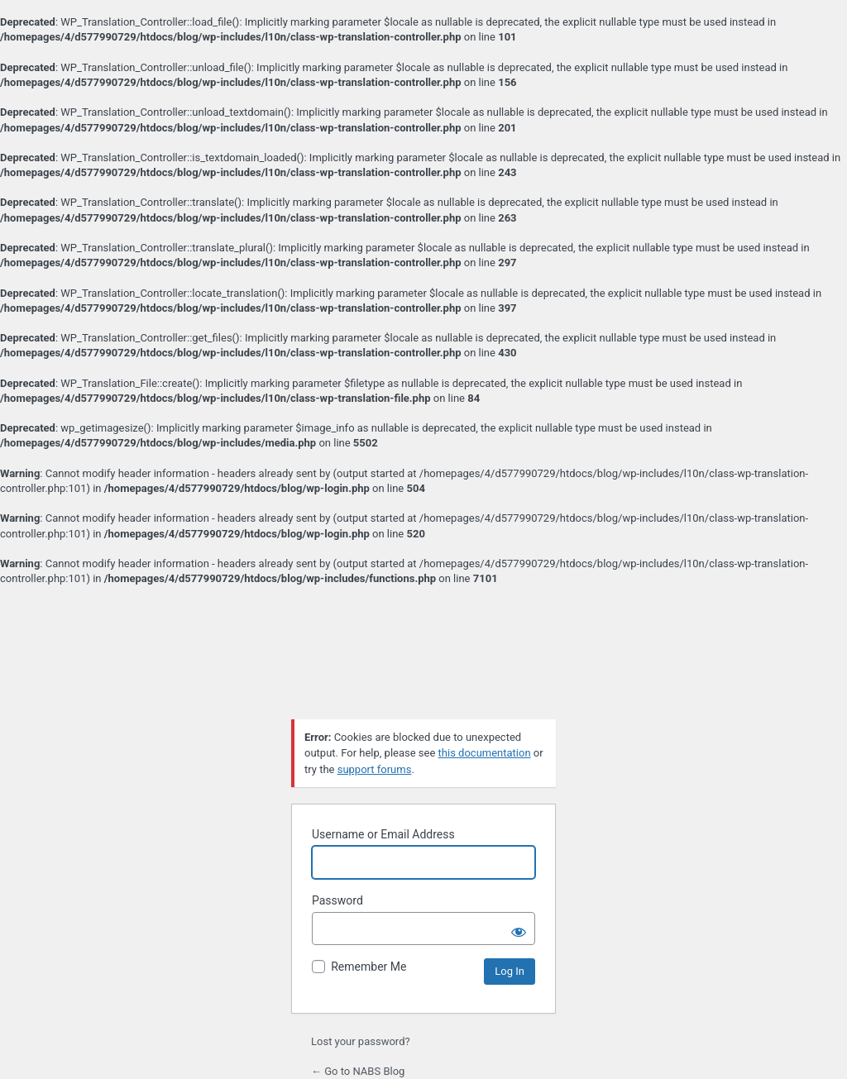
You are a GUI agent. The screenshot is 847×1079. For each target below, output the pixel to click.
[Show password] (518, 928)
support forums (374, 769)
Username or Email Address (383, 834)
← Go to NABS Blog (357, 1071)
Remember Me (368, 966)
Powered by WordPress (423, 664)
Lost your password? (360, 1041)
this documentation (484, 753)
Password (337, 900)
